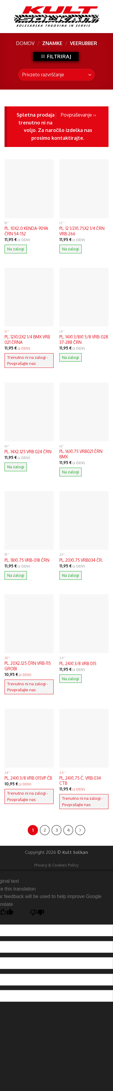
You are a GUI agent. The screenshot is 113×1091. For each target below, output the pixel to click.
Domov (25, 43)
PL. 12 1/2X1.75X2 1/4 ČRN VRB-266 (82, 231)
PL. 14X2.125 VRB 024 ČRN (28, 451)
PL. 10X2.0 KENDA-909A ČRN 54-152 (26, 231)
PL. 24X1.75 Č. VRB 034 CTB (80, 780)
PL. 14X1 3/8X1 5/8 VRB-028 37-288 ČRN (83, 339)
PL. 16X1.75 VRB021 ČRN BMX (80, 454)
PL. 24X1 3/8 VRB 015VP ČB (28, 778)
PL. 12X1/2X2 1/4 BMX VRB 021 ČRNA (27, 339)
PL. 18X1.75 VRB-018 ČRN (27, 560)
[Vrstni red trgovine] (56, 75)
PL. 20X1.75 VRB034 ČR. (81, 560)
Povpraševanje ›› (78, 115)
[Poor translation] (37, 914)
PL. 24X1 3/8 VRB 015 (77, 663)
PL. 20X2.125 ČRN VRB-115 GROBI (28, 666)
